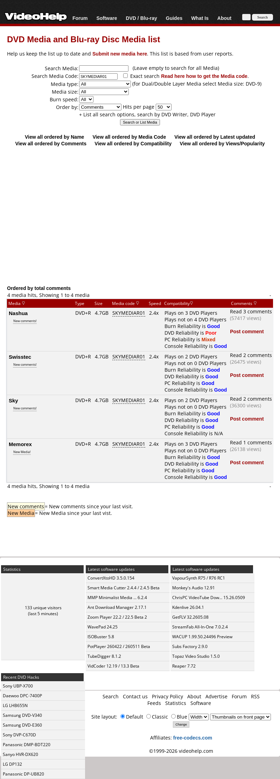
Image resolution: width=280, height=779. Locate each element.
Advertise (216, 696)
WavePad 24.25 (103, 627)
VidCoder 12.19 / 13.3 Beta (113, 666)
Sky (13, 400)
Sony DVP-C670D (19, 735)
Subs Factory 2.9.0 (190, 646)
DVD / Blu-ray (141, 18)
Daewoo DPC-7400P (22, 696)
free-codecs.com (192, 737)
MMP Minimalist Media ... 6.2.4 (117, 597)
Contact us (135, 696)
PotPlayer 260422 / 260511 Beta (119, 646)
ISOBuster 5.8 (101, 637)
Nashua (18, 313)
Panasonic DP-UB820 (23, 774)
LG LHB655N (15, 705)
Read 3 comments (251, 311)
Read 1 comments (251, 442)
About (224, 18)
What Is (200, 18)
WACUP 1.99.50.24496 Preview (202, 637)
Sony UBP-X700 (18, 686)
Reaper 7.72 (184, 666)
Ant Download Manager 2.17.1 (117, 607)
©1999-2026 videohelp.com (181, 751)
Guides (174, 18)
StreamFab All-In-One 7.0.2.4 (200, 627)
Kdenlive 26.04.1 (188, 607)
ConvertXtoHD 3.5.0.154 (111, 578)
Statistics (175, 703)
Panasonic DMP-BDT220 (26, 745)
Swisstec (20, 356)
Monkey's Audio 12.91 (193, 588)
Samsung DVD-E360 (22, 725)
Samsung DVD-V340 (22, 715)
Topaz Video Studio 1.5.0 (196, 656)
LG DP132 (12, 764)
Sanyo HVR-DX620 (20, 754)
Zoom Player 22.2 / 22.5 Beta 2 (117, 617)
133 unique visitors (43, 608)
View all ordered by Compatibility (133, 143)
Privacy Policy (167, 696)
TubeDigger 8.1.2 (104, 656)
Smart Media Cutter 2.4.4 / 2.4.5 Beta (124, 588)
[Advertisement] (140, 228)
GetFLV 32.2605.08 (190, 617)
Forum (80, 18)
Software (106, 18)
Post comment (247, 331)
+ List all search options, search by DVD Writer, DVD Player (147, 114)
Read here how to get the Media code (204, 76)
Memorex (20, 444)
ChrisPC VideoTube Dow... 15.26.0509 (208, 597)
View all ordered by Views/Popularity (222, 143)
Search (111, 696)
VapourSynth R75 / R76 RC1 (198, 578)
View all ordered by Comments (50, 143)
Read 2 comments (251, 355)
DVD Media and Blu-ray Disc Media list (83, 39)
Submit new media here (119, 53)
